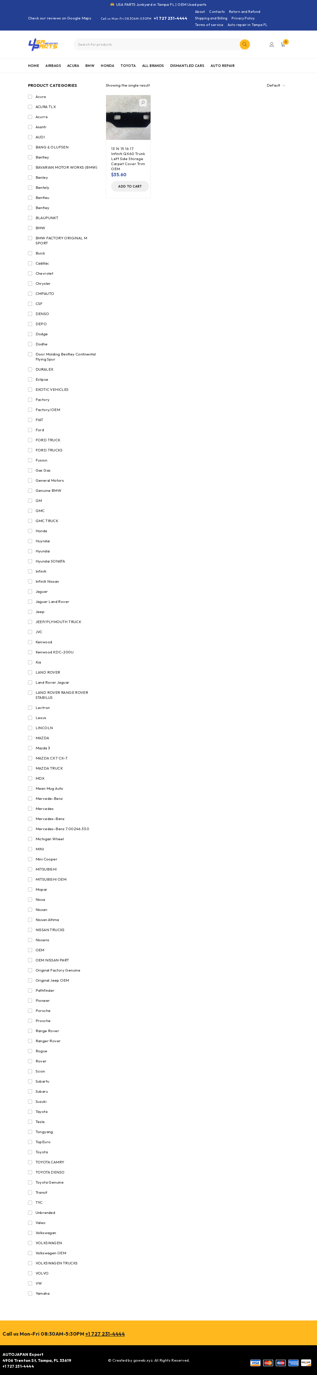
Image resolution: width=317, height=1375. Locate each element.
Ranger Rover (48, 1040)
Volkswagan (46, 1232)
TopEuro (43, 1141)
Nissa (40, 899)
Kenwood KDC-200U (55, 652)
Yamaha (43, 1293)
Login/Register (271, 44)
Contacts (217, 11)
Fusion (41, 460)
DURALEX (45, 369)
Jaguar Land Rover (52, 601)
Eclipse (42, 379)
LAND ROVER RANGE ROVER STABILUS (62, 695)
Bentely (43, 187)
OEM (40, 950)
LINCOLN (44, 727)
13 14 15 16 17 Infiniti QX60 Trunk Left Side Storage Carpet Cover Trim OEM (128, 158)
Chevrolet (45, 273)
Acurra (41, 116)
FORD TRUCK (48, 440)
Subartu (43, 1081)
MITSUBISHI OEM (51, 879)
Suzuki (41, 1101)
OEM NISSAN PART (52, 960)
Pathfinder (45, 990)
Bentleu (43, 197)
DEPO (41, 323)
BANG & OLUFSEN (52, 147)
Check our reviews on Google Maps (59, 18)
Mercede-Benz (49, 798)
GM (39, 500)
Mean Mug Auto (49, 788)
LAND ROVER (48, 672)
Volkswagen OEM (51, 1253)
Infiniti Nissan (47, 581)
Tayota (41, 1111)
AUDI (40, 137)
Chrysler (43, 283)
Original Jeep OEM (52, 980)
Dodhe (42, 344)
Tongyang (44, 1131)
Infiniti (41, 571)
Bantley (42, 157)
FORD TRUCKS (49, 450)
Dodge (42, 334)
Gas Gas (43, 470)
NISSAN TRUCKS (50, 929)
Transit (41, 1192)
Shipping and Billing (211, 18)
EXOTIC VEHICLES (52, 389)
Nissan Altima (47, 919)
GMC (40, 510)
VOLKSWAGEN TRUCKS (57, 1263)
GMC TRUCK (47, 520)
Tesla (40, 1121)
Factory (43, 399)
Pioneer (43, 1000)
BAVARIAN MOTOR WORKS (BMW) (66, 167)
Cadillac (42, 263)
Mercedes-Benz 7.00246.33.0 (62, 828)
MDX (40, 778)
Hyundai (43, 551)
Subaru (42, 1091)
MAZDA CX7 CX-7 (52, 758)
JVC (39, 631)
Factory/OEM (48, 409)
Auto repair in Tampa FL (247, 24)
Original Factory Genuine (58, 970)
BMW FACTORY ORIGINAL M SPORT (61, 240)
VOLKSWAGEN (49, 1242)
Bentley (43, 207)
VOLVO (42, 1273)
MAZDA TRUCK (49, 768)
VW (39, 1283)
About (200, 11)
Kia (38, 662)
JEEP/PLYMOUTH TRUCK (59, 621)
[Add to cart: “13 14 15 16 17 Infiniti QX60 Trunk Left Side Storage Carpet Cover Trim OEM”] (130, 186)
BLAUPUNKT (47, 217)
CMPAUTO (45, 293)
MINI (40, 849)
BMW (40, 227)
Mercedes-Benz (50, 818)
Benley (42, 177)
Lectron (43, 707)
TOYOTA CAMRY (50, 1162)
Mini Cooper (46, 859)
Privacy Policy (243, 18)
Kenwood (44, 642)
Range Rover (47, 1030)
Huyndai (43, 541)
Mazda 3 (43, 748)
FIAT (39, 419)
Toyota (42, 1152)
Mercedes (45, 808)
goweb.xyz (143, 1360)
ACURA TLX (46, 106)
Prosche (43, 1020)
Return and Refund (244, 11)
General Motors (50, 480)
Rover (41, 1061)
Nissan (41, 909)
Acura (41, 96)
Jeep (40, 611)
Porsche (43, 1010)
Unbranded (45, 1212)
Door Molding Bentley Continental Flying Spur (66, 357)
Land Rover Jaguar (52, 682)
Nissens (43, 939)
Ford (40, 429)
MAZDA (42, 737)
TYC (39, 1202)
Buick (40, 253)
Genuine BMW (48, 490)
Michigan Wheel (50, 838)
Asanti (41, 126)
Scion (40, 1071)
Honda (41, 530)
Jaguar (42, 591)
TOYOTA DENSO (50, 1172)
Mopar (41, 889)
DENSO (42, 313)
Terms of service (209, 24)
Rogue (41, 1051)
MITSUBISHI (46, 869)
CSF (39, 303)
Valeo (41, 1222)
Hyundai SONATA (50, 561)
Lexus (41, 717)
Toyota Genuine (50, 1182)
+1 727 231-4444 (170, 18)
